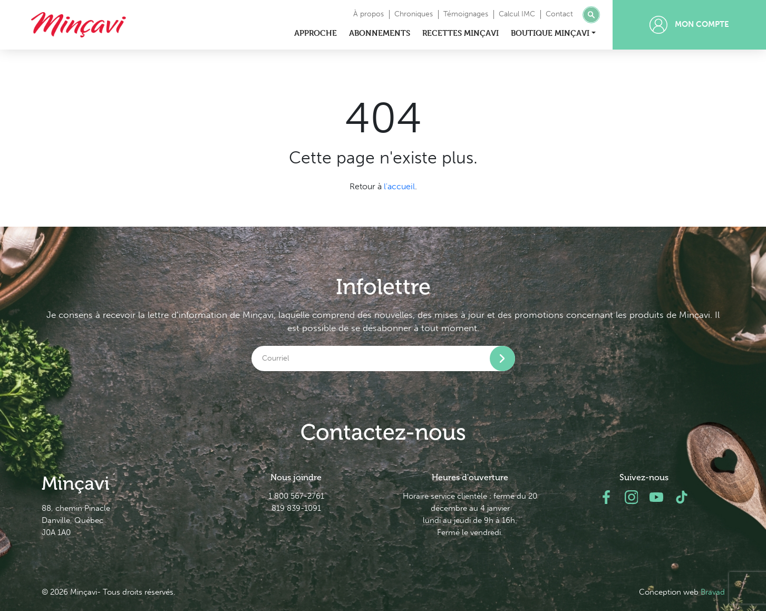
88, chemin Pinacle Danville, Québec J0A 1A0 (76, 520)
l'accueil (399, 186)
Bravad (713, 592)
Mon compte (689, 25)
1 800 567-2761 (296, 496)
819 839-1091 (296, 508)
